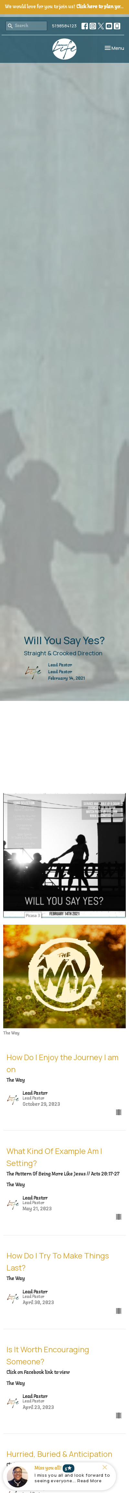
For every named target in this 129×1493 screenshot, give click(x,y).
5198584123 (64, 26)
